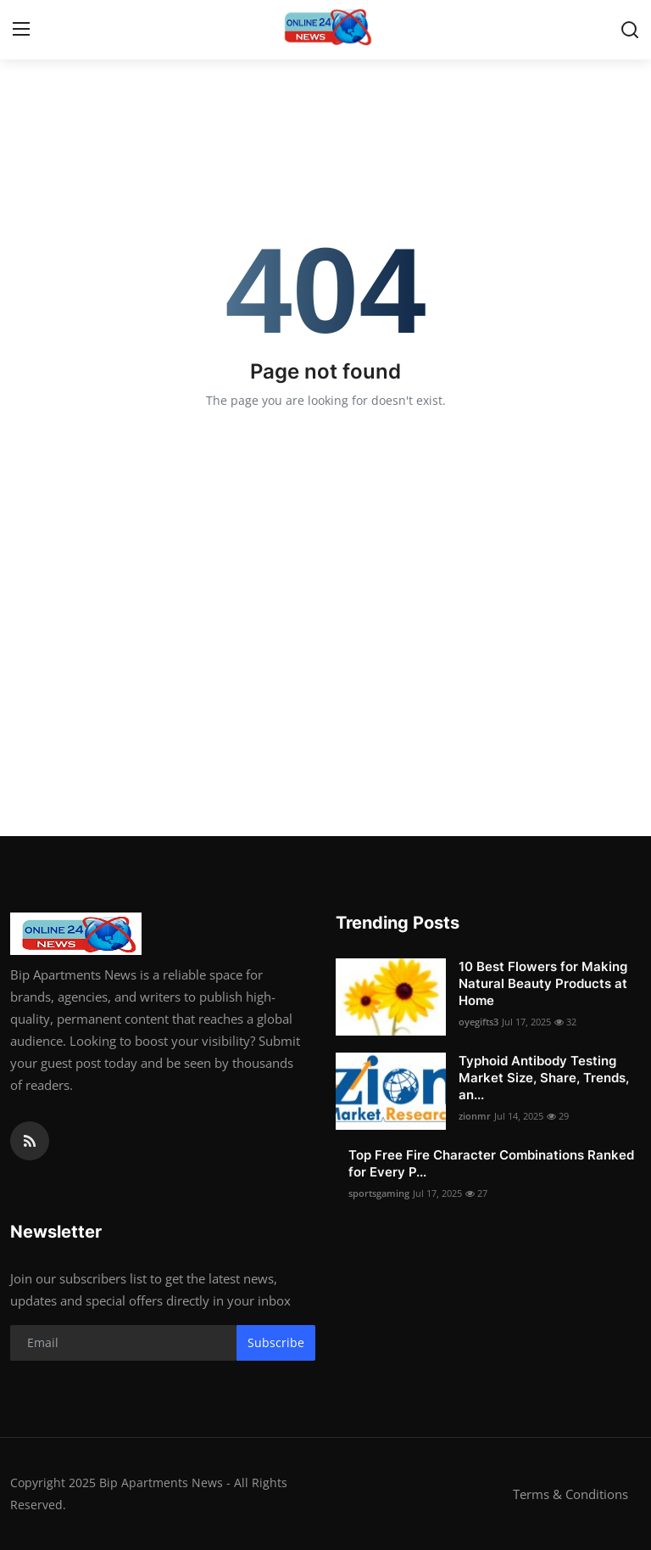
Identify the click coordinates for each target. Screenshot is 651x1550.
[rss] (29, 1140)
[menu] (21, 29)
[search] (630, 29)
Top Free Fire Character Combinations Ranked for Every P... (491, 1163)
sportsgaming (378, 1193)
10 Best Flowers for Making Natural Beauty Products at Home (543, 983)
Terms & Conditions (570, 1493)
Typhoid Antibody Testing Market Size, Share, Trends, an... (544, 1078)
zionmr (475, 1115)
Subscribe (276, 1342)
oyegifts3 (478, 1021)
